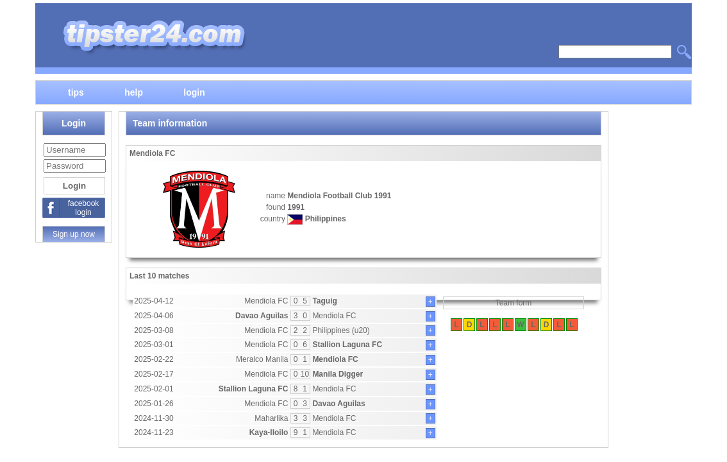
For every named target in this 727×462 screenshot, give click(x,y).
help (133, 91)
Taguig (324, 300)
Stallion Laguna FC (347, 344)
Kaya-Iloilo (268, 432)
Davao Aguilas (261, 315)
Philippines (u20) (340, 330)
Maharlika (271, 418)
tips (76, 91)
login (194, 91)
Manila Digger (337, 374)
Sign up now (74, 234)
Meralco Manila (262, 359)
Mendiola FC (266, 300)
